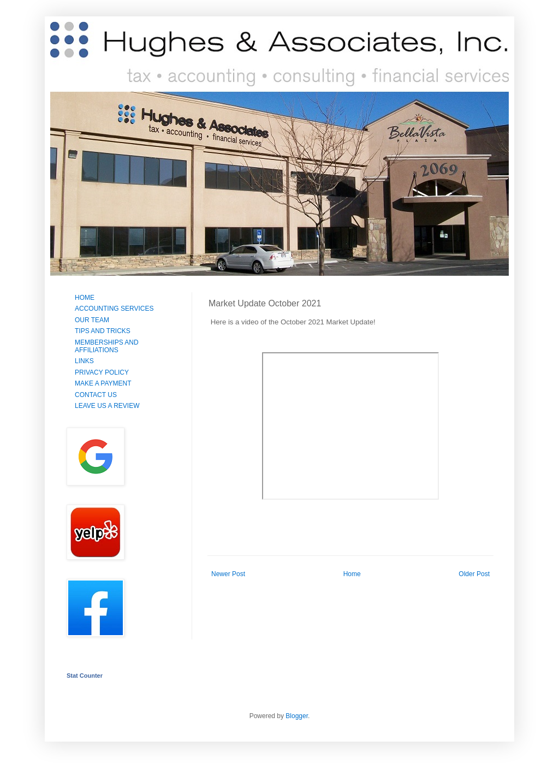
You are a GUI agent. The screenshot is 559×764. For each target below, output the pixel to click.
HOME (84, 297)
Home (352, 574)
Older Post (474, 574)
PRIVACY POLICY (102, 372)
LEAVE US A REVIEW (107, 406)
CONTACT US (96, 395)
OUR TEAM (92, 320)
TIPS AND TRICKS (102, 331)
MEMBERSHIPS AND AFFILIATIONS (107, 346)
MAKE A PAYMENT (103, 383)
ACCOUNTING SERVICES (114, 308)
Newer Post (228, 574)
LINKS (84, 361)
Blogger (297, 716)
